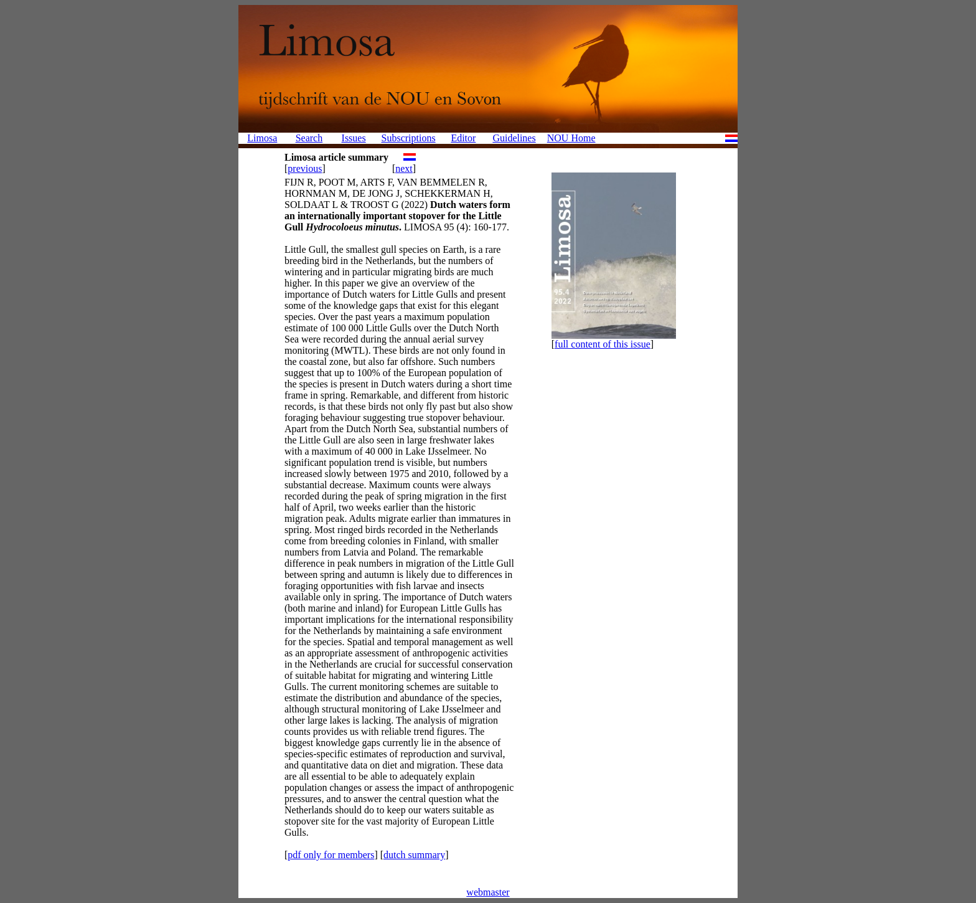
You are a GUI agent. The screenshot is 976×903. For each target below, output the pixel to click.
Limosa (262, 138)
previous (305, 168)
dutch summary (414, 854)
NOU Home (571, 138)
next (404, 168)
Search (309, 138)
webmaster (487, 892)
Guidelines (513, 138)
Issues (354, 138)
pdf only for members (331, 854)
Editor (463, 138)
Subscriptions (409, 138)
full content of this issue (602, 344)
